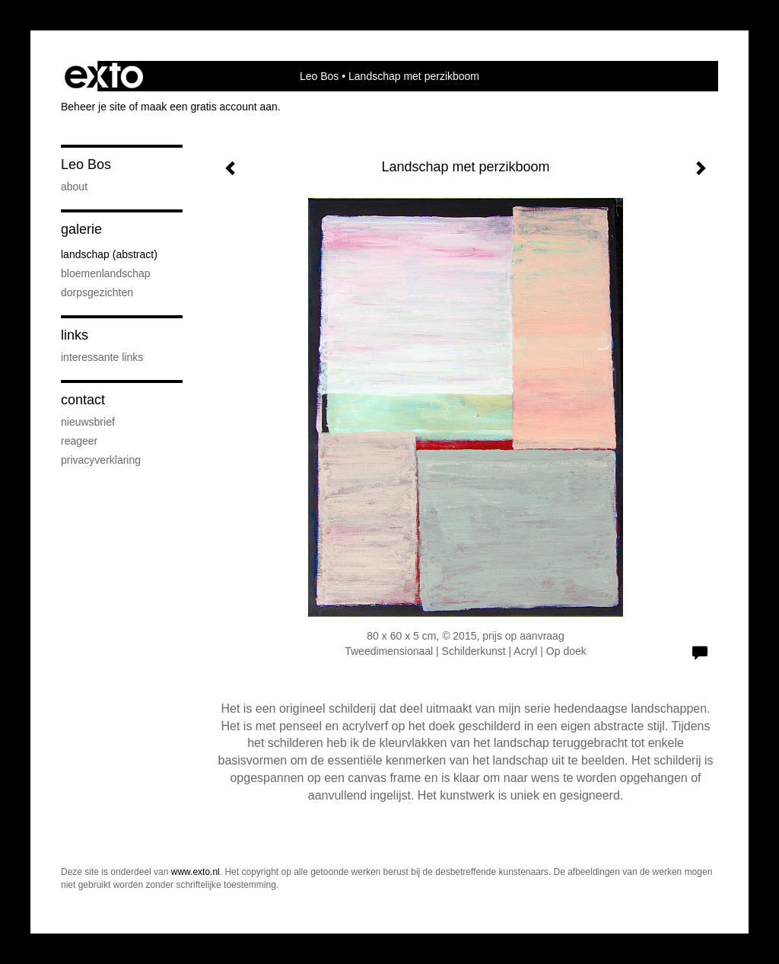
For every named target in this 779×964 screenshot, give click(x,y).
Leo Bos (319, 76)
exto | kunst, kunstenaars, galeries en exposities (104, 76)
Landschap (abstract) (109, 254)
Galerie (81, 229)
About (74, 186)
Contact (83, 399)
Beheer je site (93, 107)
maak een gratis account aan (209, 107)
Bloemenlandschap (106, 273)
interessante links (102, 357)
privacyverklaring (101, 460)
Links (74, 335)
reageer (79, 441)
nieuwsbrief (88, 422)
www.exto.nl (195, 872)
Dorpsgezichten (97, 292)
